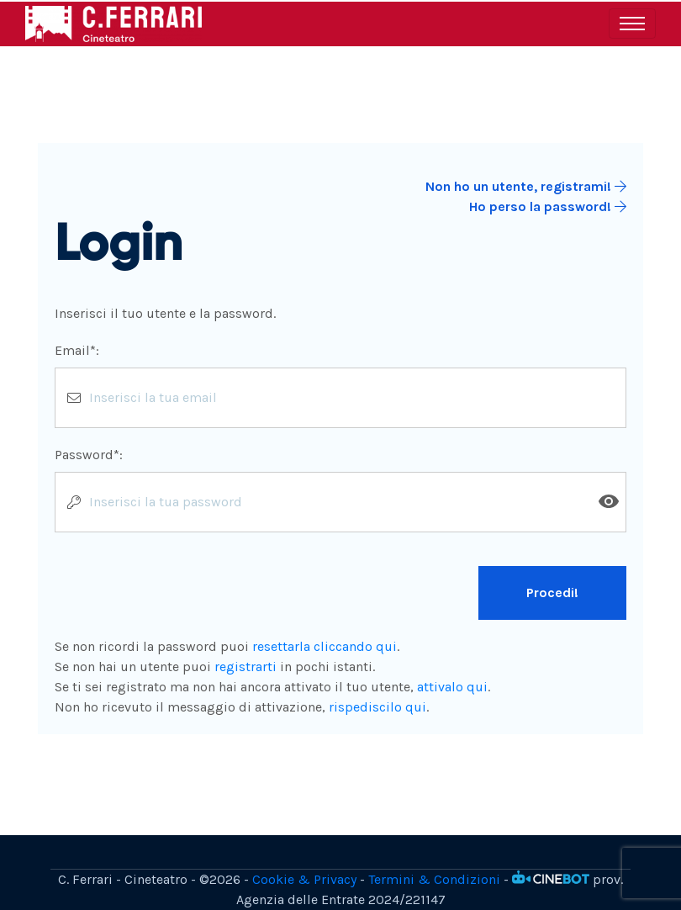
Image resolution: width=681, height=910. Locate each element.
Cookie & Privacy (304, 879)
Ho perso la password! (547, 206)
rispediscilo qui (377, 707)
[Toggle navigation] (632, 23)
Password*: (89, 455)
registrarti (245, 667)
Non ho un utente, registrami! (525, 186)
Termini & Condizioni (434, 879)
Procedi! (552, 592)
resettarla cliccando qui (324, 646)
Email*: (77, 350)
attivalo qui (452, 687)
